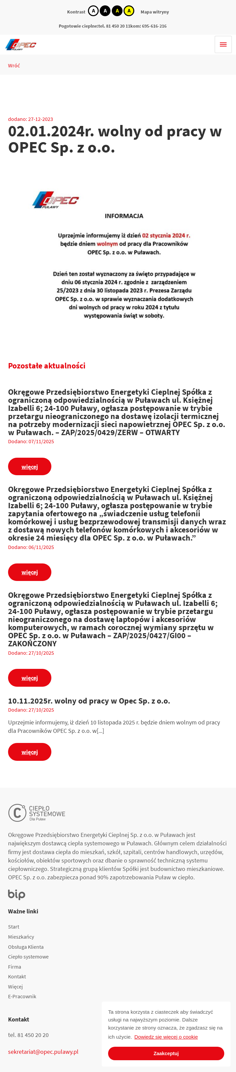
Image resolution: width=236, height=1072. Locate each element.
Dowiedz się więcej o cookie (166, 1037)
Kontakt (17, 976)
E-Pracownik (22, 996)
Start (13, 926)
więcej (29, 466)
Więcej (15, 986)
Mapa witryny (155, 11)
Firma (14, 966)
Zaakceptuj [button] (166, 1053)
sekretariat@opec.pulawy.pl (43, 1051)
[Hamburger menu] (223, 44)
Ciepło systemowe (28, 956)
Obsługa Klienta (26, 946)
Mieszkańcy (21, 936)
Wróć (14, 65)
